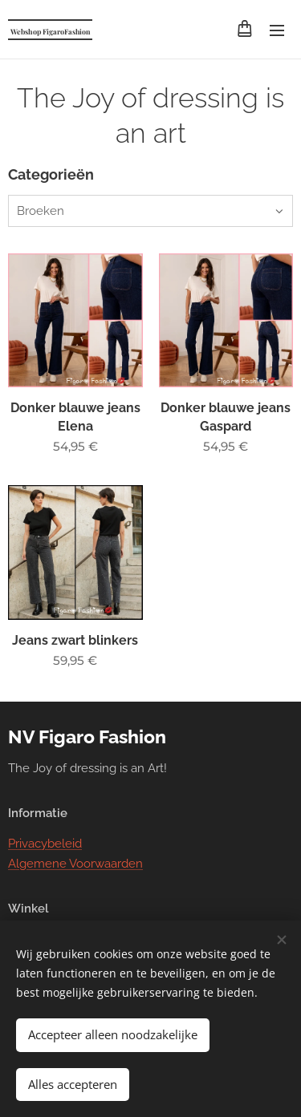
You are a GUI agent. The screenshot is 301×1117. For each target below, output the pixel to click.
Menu (277, 30)
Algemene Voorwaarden (75, 863)
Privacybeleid (45, 844)
